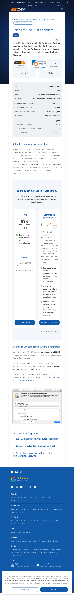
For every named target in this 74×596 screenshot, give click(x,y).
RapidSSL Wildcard (25, 532)
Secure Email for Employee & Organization (24, 541)
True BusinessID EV (52, 521)
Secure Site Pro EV (17, 512)
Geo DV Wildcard (26, 521)
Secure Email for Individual (49, 541)
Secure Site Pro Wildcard (41, 509)
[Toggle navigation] (62, 9)
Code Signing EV (16, 553)
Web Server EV (46, 498)
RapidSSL (14, 532)
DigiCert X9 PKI (16, 556)
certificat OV (36, 170)
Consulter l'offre (49, 322)
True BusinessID (39, 521)
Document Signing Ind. (48, 553)
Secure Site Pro (26, 509)
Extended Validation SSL (41, 550)
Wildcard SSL (26, 550)
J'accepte (56, 589)
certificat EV (55, 167)
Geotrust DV (15, 521)
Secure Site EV (56, 509)
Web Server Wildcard (18, 501)
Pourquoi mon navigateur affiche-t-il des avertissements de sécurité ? (32, 454)
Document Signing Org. (31, 553)
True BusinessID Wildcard (19, 524)
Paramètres (30, 589)
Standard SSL (15, 550)
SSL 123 (13, 498)
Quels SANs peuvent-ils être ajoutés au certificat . (35, 439)
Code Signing (55, 550)
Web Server (35, 498)
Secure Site (15, 509)
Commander (22, 35)
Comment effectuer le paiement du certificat (33, 446)
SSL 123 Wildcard (23, 498)
